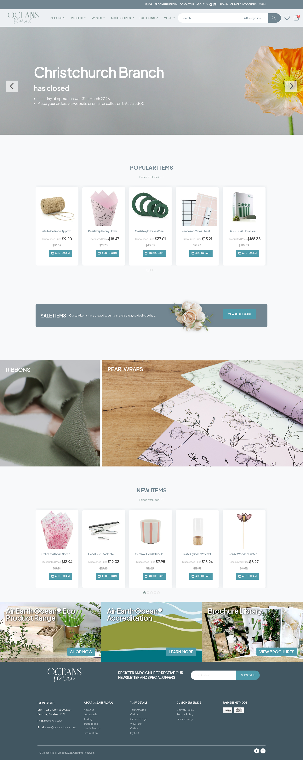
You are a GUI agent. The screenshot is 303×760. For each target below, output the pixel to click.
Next (291, 86)
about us (202, 4)
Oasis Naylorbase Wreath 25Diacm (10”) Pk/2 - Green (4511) (152, 230)
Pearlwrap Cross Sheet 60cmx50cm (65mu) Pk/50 (199, 230)
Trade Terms (91, 723)
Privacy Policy (185, 719)
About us (89, 709)
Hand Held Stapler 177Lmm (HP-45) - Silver (105, 554)
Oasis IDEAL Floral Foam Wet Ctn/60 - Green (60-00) (246, 230)
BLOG (148, 4)
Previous (12, 86)
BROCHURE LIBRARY (165, 4)
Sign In (224, 4)
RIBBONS (18, 369)
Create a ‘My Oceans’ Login (248, 4)
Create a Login (138, 719)
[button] (148, 269)
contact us (187, 4)
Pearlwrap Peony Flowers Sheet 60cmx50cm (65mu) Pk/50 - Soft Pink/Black (105, 230)
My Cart (134, 732)
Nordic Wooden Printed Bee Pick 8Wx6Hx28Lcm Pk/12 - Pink (246, 554)
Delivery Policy (185, 709)
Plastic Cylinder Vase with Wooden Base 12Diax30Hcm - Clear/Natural (199, 554)
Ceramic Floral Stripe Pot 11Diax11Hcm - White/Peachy (152, 554)
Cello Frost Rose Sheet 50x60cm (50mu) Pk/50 (59, 554)
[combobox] (229, 18)
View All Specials (239, 313)
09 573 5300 (54, 720)
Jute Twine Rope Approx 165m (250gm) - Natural (59, 230)
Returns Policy (185, 714)
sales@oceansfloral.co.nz (60, 727)
